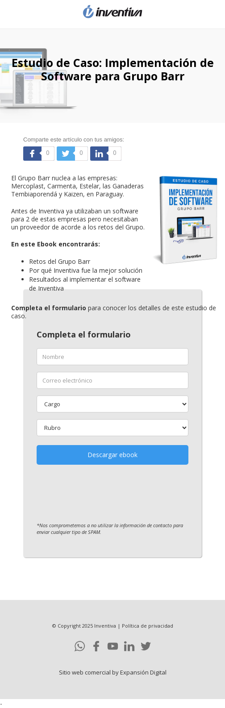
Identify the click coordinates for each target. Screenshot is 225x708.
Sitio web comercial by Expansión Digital (113, 672)
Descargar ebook (113, 454)
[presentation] (104, 495)
